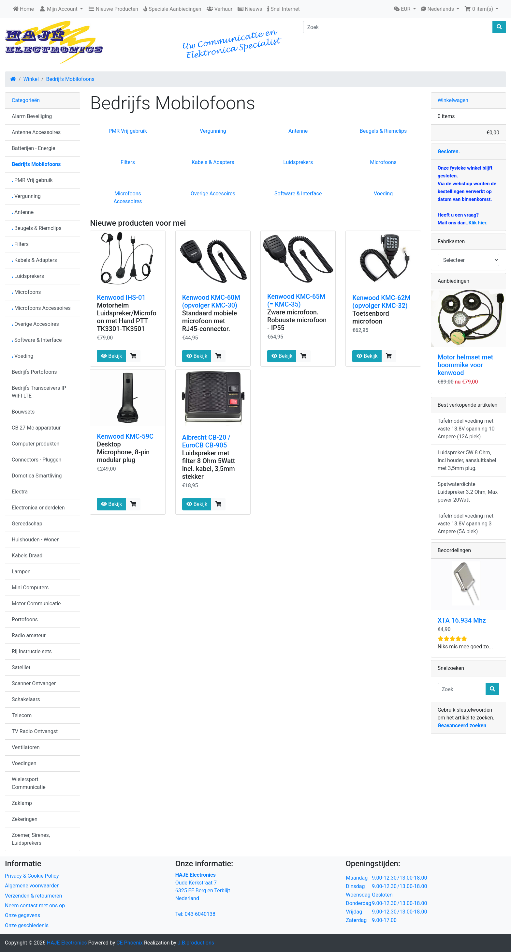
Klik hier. (477, 223)
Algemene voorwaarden (32, 886)
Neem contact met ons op (35, 905)
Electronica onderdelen (38, 508)
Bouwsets (23, 412)
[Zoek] (398, 27)
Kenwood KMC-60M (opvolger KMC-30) (211, 301)
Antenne (298, 131)
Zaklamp (22, 803)
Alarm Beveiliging (32, 116)
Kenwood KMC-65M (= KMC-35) (296, 300)
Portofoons (25, 619)
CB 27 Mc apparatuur (36, 428)
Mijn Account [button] (59, 9)
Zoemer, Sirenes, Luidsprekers (31, 839)
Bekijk (111, 356)
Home (23, 9)
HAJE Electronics (67, 943)
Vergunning (213, 131)
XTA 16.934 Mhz (462, 620)
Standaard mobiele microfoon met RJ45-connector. (209, 321)
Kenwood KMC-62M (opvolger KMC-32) (381, 302)
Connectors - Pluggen (36, 460)
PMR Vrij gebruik (128, 131)
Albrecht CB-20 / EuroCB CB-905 (206, 441)
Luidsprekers (298, 162)
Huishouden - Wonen (36, 539)
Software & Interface (298, 193)
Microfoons (383, 162)
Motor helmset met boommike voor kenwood (465, 365)
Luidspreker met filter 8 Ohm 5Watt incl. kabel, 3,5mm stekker (208, 464)
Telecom (22, 715)
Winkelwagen (453, 100)
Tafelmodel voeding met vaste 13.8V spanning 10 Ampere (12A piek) (466, 429)
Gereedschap (27, 524)
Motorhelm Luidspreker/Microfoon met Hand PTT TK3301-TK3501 (126, 317)
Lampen (21, 571)
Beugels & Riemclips (383, 131)
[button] (404, 9)
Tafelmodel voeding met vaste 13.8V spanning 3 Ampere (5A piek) (465, 524)
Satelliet (21, 667)
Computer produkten (35, 444)
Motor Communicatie (36, 603)
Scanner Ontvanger (34, 683)
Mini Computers (30, 587)
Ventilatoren (26, 747)
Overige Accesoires (213, 193)
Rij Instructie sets (32, 651)
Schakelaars (26, 699)
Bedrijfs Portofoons (34, 372)
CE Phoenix (130, 943)
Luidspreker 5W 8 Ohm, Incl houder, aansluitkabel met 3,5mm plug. (467, 460)
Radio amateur (29, 635)
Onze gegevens (22, 915)
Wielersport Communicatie (29, 783)
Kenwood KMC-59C (125, 436)
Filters (128, 162)
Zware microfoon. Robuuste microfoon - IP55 (297, 320)
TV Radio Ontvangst (35, 731)
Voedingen (24, 763)
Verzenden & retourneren (33, 896)
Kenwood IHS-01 (121, 297)
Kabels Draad (27, 555)
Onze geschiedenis (27, 925)
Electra (20, 492)
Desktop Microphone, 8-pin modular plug (123, 452)
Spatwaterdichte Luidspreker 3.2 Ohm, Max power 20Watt (468, 492)
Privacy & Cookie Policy (32, 876)
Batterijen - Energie (33, 148)
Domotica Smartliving (37, 476)
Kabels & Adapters (213, 162)
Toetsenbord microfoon (370, 317)
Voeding (383, 193)
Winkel (31, 79)
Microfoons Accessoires (41, 308)
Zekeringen (24, 819)
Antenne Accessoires (36, 132)
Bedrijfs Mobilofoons (70, 79)
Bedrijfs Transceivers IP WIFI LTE (39, 392)
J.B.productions (196, 943)
